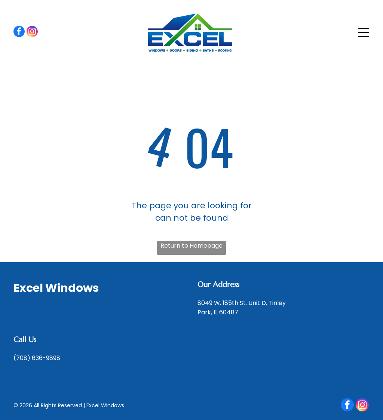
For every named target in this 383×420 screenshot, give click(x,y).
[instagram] (32, 32)
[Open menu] (363, 32)
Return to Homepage (191, 245)
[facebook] (19, 32)
